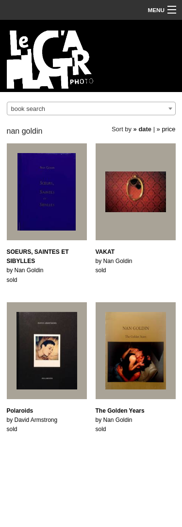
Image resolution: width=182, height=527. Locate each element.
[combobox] (91, 108)
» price (166, 129)
